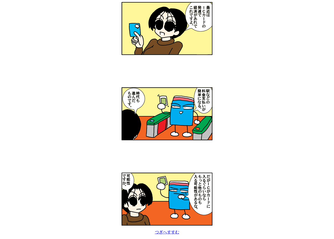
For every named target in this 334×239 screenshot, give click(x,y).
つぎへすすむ (167, 232)
